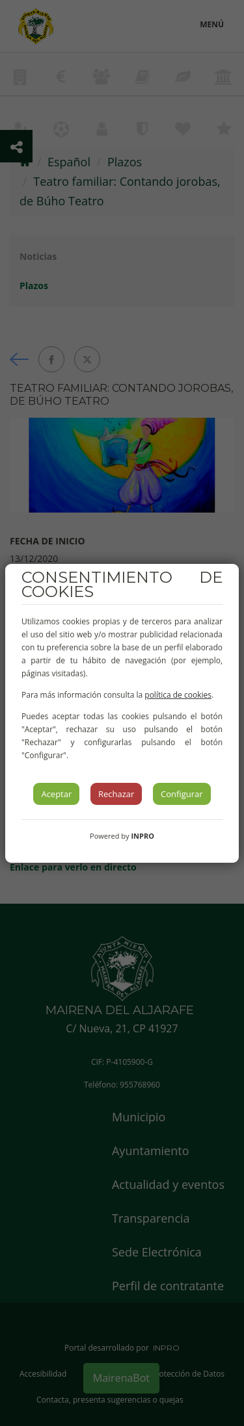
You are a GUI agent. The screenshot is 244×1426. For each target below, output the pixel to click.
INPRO (142, 836)
